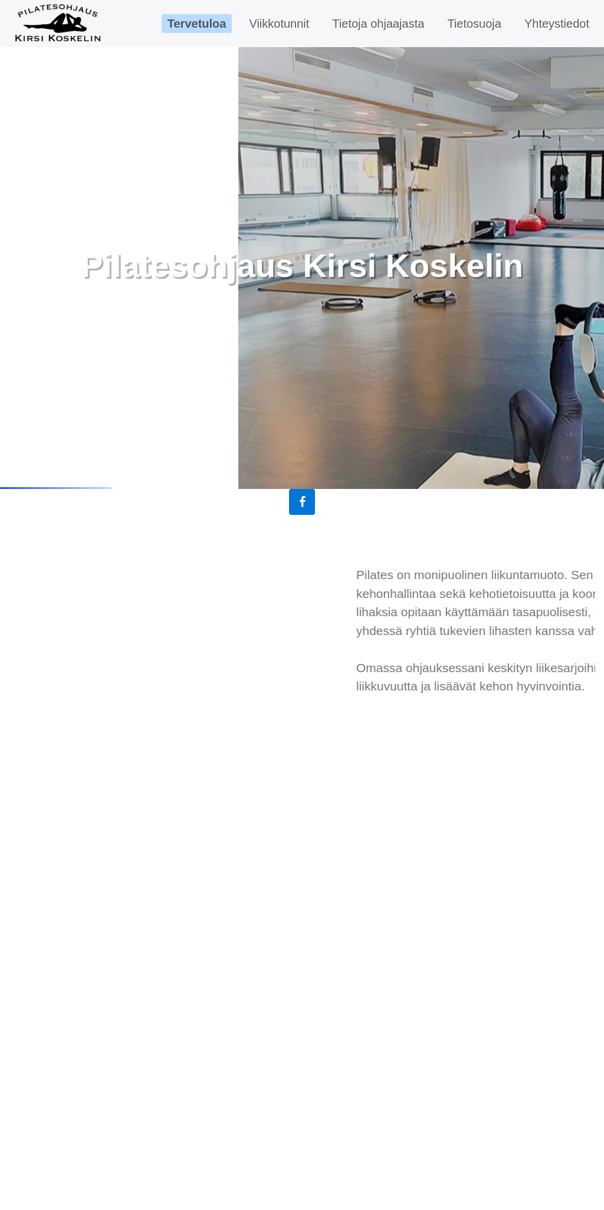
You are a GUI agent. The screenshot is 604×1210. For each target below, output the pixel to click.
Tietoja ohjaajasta (378, 23)
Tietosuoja (474, 23)
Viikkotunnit (279, 23)
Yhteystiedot (556, 23)
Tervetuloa (197, 23)
